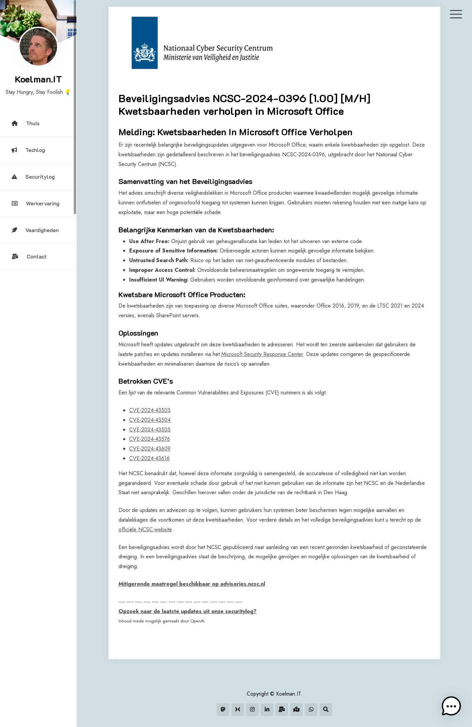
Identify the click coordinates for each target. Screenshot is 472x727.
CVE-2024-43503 (150, 410)
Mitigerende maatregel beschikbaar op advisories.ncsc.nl (192, 584)
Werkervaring (35, 203)
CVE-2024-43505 (150, 429)
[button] (451, 706)
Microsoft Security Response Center (262, 354)
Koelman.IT (38, 79)
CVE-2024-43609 (150, 448)
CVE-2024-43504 (150, 420)
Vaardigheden (35, 229)
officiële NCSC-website (145, 529)
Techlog (28, 149)
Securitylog (33, 176)
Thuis (25, 123)
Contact (29, 256)
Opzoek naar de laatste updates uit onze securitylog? (188, 611)
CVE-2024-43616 (149, 458)
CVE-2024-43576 (149, 439)
